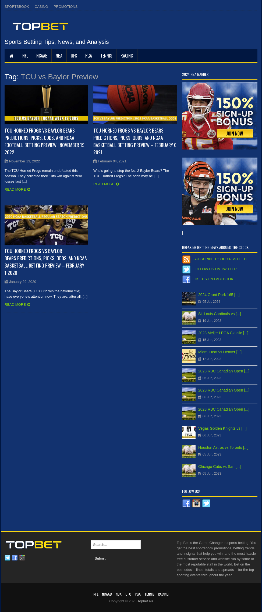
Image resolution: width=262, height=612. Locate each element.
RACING (127, 55)
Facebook (15, 558)
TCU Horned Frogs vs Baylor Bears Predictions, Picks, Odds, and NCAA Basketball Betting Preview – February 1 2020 (46, 261)
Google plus (22, 558)
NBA (59, 55)
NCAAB (41, 55)
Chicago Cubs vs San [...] (219, 466)
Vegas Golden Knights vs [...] (222, 428)
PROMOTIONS (66, 7)
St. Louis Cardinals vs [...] (219, 314)
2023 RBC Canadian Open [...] (223, 371)
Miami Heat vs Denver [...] (220, 352)
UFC (74, 55)
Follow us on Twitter (215, 269)
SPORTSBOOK (17, 7)
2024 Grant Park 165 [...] (218, 295)
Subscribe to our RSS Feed (219, 259)
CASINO (41, 7)
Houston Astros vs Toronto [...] (223, 447)
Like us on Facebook (213, 279)
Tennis (106, 55)
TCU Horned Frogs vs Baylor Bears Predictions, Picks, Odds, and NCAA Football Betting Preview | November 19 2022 (44, 141)
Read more (15, 189)
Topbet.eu (145, 601)
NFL (25, 55)
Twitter (7, 558)
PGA (88, 55)
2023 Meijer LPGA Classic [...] (223, 333)
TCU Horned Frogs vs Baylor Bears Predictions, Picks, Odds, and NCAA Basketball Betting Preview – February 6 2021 (134, 141)
